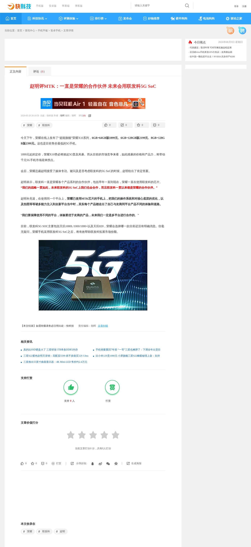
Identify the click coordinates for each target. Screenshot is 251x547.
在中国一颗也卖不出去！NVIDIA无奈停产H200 (212, 56)
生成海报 (136, 463)
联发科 (43, 125)
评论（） (39, 71)
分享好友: (81, 463)
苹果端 (66, 6)
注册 (244, 6)
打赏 (58, 463)
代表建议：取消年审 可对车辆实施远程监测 (210, 47)
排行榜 (98, 19)
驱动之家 (234, 19)
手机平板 (43, 30)
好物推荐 (151, 19)
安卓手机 (56, 30)
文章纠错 (103, 326)
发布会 (125, 19)
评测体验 (69, 19)
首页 (11, 19)
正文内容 (15, 71)
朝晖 (62, 115)
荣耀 (27, 125)
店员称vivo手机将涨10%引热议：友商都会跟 (211, 52)
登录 (236, 6)
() (84, 115)
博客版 (79, 6)
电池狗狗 (206, 19)
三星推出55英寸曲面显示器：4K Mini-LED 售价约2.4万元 (55, 362)
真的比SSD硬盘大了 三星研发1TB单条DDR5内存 (50, 349)
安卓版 (53, 6)
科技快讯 (37, 19)
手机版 (40, 6)
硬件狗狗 (179, 19)
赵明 (60, 531)
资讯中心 (30, 30)
